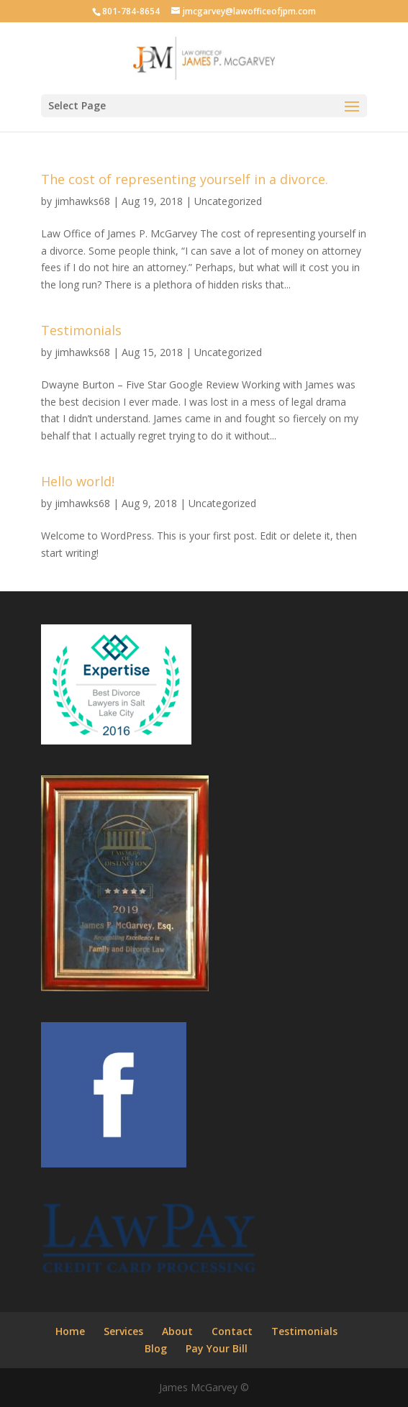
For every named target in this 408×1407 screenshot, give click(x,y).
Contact (232, 1331)
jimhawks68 (82, 201)
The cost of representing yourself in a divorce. (184, 179)
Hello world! (77, 481)
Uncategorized (228, 201)
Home (70, 1331)
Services (123, 1331)
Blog (156, 1348)
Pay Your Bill (217, 1348)
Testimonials (81, 330)
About (177, 1331)
